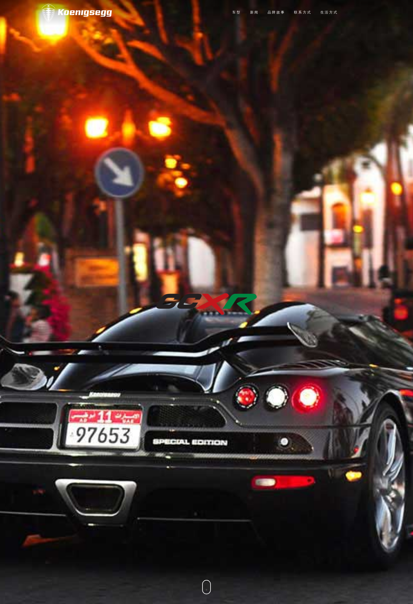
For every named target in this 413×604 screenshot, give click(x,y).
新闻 (254, 12)
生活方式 (329, 12)
